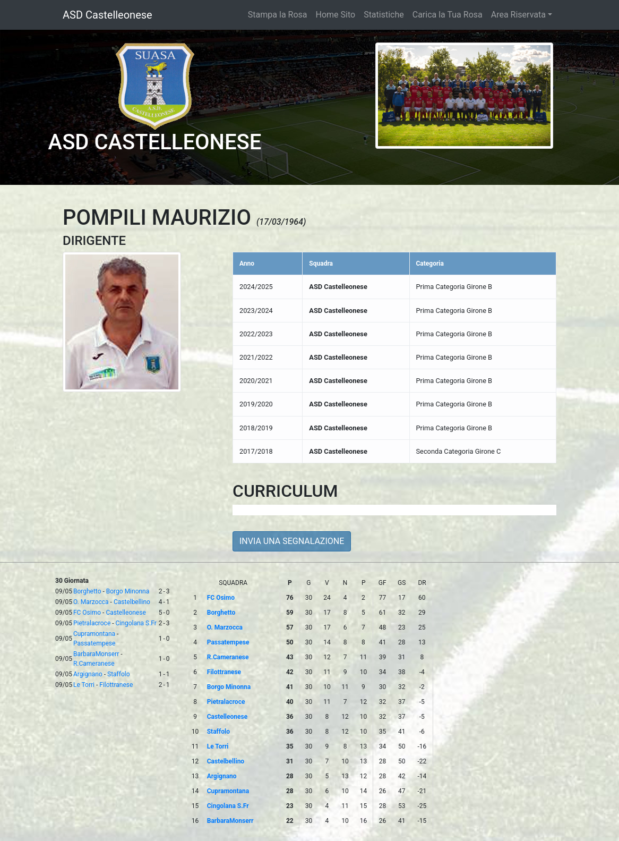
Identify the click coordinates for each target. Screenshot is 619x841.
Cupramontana (94, 634)
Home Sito (336, 15)
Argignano (87, 674)
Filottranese (116, 685)
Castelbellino (132, 602)
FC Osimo (87, 612)
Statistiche (384, 15)
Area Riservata (518, 15)
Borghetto (87, 591)
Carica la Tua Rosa (447, 15)
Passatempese (94, 643)
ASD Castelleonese (107, 15)
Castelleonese (125, 612)
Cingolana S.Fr (136, 623)
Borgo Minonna (127, 591)
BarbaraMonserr (96, 654)
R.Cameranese (94, 663)
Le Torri (83, 685)
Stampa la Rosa (277, 15)
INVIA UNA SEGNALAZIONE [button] (291, 541)
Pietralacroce (91, 623)
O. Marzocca (91, 602)
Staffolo (118, 674)
